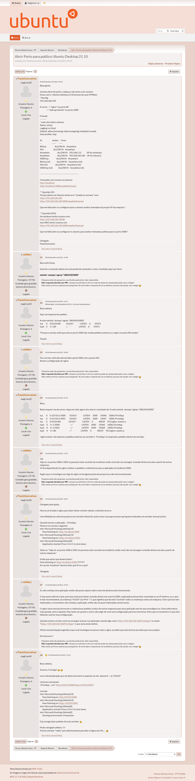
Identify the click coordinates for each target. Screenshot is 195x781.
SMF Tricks (37, 768)
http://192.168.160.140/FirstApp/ (134, 620)
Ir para (140, 754)
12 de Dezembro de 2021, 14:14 (59, 655)
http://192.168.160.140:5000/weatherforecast (62, 201)
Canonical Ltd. (72, 772)
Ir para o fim (20, 71)
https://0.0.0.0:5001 (83, 685)
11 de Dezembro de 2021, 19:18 (56, 585)
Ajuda (150, 777)
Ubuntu (60, 772)
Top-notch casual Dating (52, 249)
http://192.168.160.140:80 (52, 219)
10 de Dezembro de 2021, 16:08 (56, 352)
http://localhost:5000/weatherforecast (58, 186)
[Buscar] (168, 31)
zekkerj (27, 254)
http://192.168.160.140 (51, 198)
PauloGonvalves (27, 78)
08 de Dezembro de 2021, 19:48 (56, 257)
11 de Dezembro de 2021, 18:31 (56, 499)
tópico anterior (155, 63)
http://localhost (47, 182)
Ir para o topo (21, 741)
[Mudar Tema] (44, 3)
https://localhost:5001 (69, 537)
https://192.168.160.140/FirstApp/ (57, 623)
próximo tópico (172, 63)
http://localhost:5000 (69, 531)
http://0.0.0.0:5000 (65, 685)
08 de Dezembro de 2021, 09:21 (51, 82)
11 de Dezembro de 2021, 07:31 (56, 398)
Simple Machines (35, 776)
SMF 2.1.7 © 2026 (18, 776)
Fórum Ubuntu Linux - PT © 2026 (169, 773)
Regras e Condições (162, 777)
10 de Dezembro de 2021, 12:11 (56, 301)
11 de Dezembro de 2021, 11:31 (56, 453)
